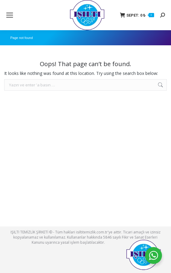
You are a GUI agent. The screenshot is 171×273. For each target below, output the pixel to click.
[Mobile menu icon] (9, 15)
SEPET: (137, 15)
